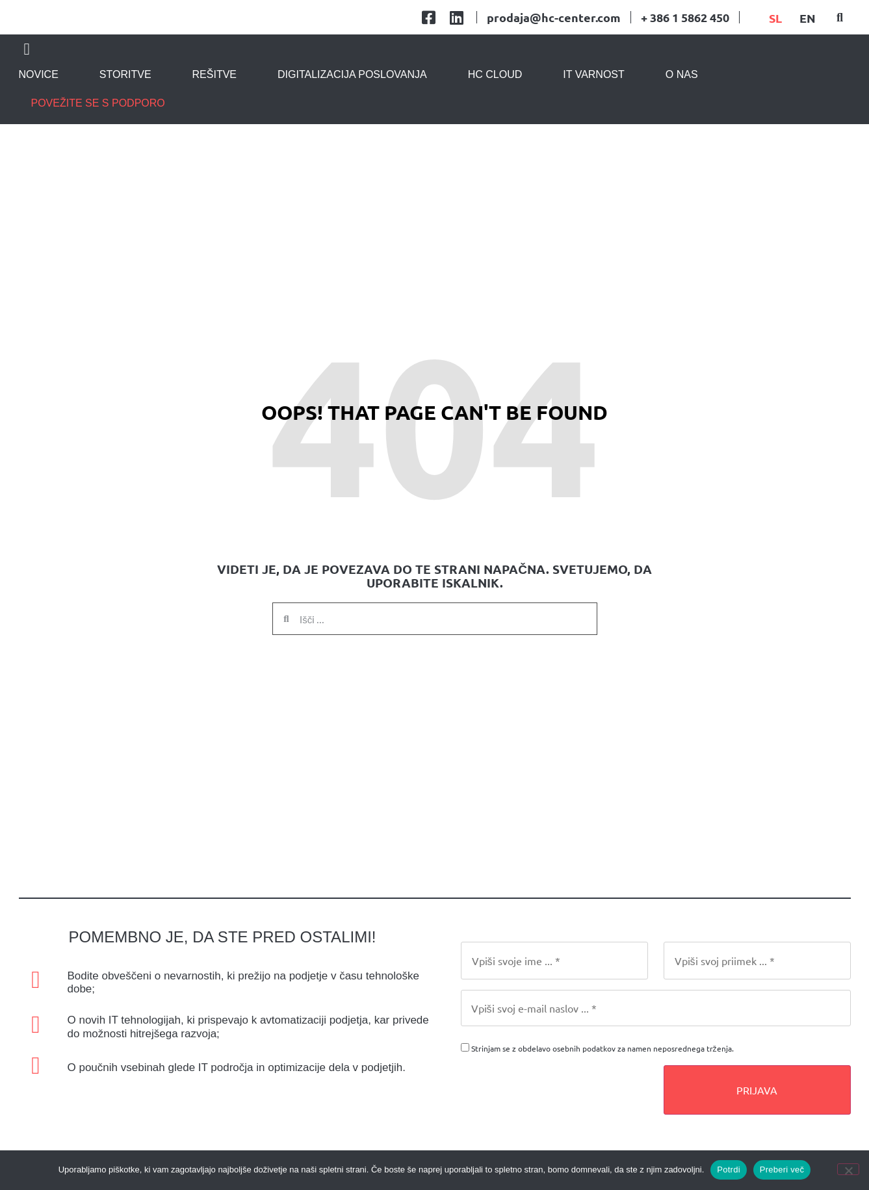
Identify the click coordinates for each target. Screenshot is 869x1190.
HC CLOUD (495, 112)
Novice (38, 112)
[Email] (656, 1046)
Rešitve (214, 112)
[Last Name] (757, 998)
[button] (839, 36)
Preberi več (782, 1169)
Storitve (125, 112)
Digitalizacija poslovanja (352, 112)
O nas (682, 112)
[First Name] (554, 998)
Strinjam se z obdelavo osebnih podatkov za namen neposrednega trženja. (602, 1086)
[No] (848, 1169)
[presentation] (559, 1128)
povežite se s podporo (98, 141)
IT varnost (594, 112)
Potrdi (728, 1169)
